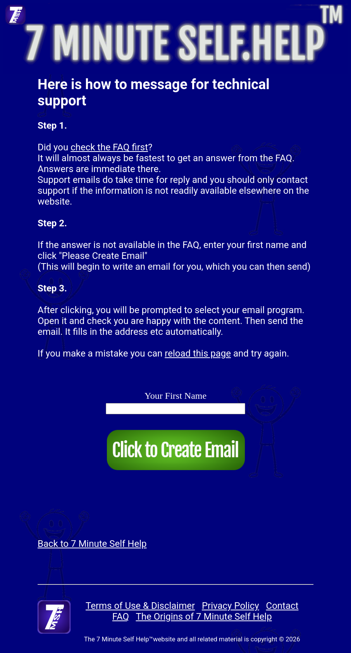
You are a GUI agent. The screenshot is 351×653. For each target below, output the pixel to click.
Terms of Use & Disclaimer (140, 605)
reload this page (198, 353)
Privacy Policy (230, 605)
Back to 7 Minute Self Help (92, 543)
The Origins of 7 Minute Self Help (204, 616)
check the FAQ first (109, 147)
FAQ (120, 616)
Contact (282, 605)
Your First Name (175, 396)
